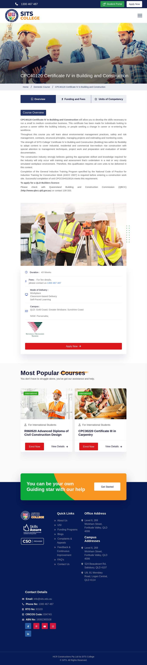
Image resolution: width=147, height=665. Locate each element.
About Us (62, 520)
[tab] (38, 99)
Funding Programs (67, 529)
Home (25, 87)
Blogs (60, 534)
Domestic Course (42, 87)
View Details (59, 446)
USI (59, 525)
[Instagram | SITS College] (53, 626)
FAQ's (60, 559)
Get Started (107, 487)
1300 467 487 (26, 4)
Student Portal (112, 4)
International (31, 393)
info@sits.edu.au (43, 599)
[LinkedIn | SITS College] (28, 634)
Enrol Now (34, 446)
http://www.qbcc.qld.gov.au (36, 190)
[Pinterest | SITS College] (36, 626)
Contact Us (63, 564)
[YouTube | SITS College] (45, 626)
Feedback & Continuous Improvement (64, 551)
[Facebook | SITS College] (28, 626)
